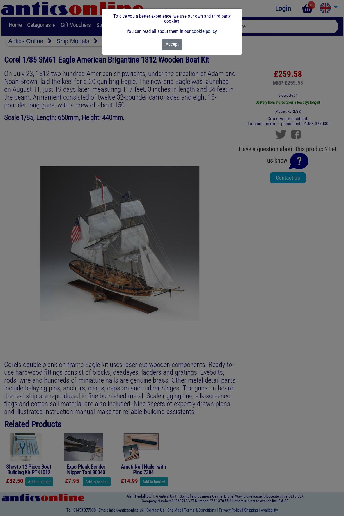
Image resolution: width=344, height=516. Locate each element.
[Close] (172, 44)
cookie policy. (205, 31)
